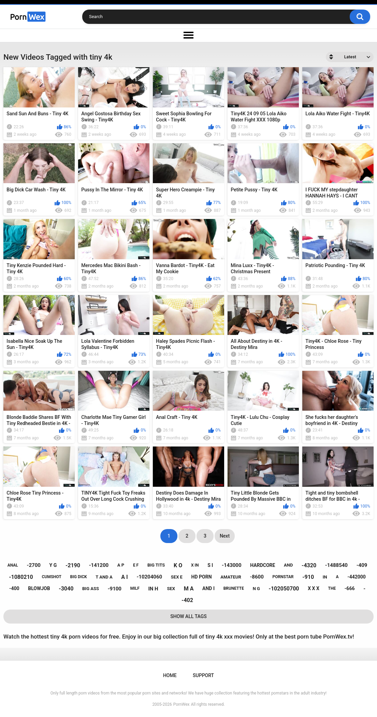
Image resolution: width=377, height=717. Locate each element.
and (288, 565)
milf (135, 588)
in (325, 577)
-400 (14, 588)
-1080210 (21, 577)
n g (256, 588)
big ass (90, 588)
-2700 (34, 565)
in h (153, 589)
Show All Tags (188, 616)
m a (189, 588)
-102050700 (284, 588)
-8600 (256, 577)
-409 (362, 565)
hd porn (201, 577)
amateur (230, 577)
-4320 (309, 565)
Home (170, 675)
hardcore (262, 565)
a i (124, 577)
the (332, 588)
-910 (308, 577)
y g (53, 565)
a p (120, 565)
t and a (104, 577)
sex (171, 588)
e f (136, 565)
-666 (350, 588)
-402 (187, 600)
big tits (156, 565)
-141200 (99, 565)
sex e (177, 577)
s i (210, 565)
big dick (78, 576)
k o (178, 565)
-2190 (73, 565)
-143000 (232, 565)
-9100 (114, 589)
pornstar (282, 576)
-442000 (356, 577)
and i (208, 588)
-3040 (66, 588)
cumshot (51, 576)
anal (13, 565)
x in (195, 565)
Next (225, 536)
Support (203, 675)
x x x (313, 588)
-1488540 (336, 565)
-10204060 (149, 577)
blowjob (39, 588)
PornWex (181, 704)
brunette (233, 588)
